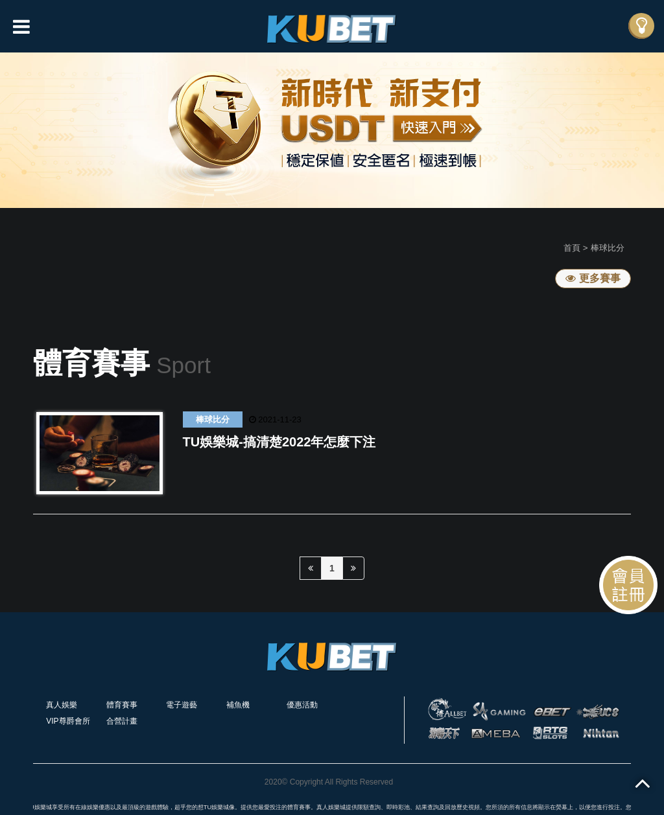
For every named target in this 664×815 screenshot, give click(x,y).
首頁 (571, 248)
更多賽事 (592, 278)
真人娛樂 (61, 704)
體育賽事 (121, 704)
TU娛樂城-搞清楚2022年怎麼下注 (279, 442)
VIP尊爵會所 (67, 721)
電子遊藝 (181, 704)
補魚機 (238, 704)
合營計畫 (121, 721)
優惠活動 (302, 704)
